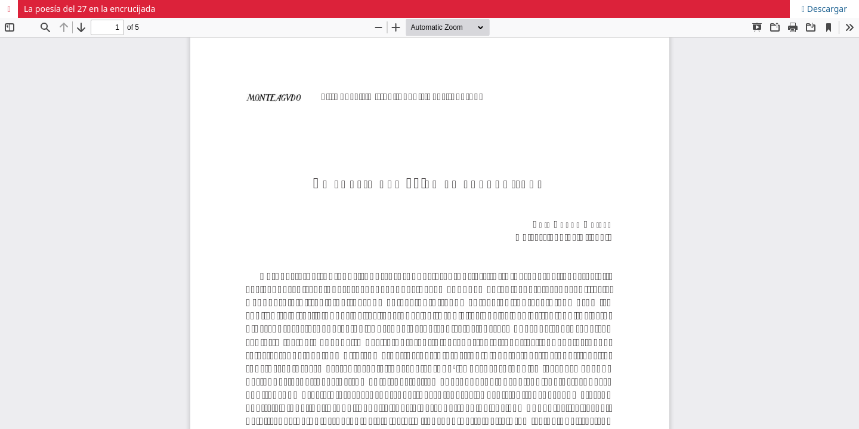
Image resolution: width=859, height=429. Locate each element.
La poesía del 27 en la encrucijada (89, 8)
